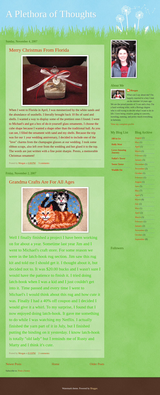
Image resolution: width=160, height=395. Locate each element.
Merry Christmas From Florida (39, 50)
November (139, 168)
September (139, 239)
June (137, 186)
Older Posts (97, 364)
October (138, 173)
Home (55, 364)
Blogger (93, 388)
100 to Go (116, 138)
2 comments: (44, 353)
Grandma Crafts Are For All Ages (41, 181)
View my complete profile (122, 124)
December (139, 164)
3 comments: (44, 163)
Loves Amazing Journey (119, 151)
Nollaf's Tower (118, 158)
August (138, 138)
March (138, 151)
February (139, 155)
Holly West (117, 144)
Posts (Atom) (24, 371)
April (137, 146)
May (137, 142)
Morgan (134, 90)
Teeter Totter (118, 164)
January (138, 160)
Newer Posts (13, 364)
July (137, 204)
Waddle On (117, 170)
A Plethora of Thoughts (51, 14)
